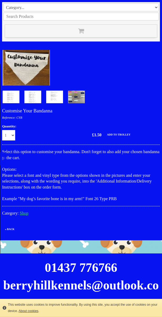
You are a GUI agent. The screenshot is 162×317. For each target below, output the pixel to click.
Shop (24, 213)
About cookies (28, 311)
